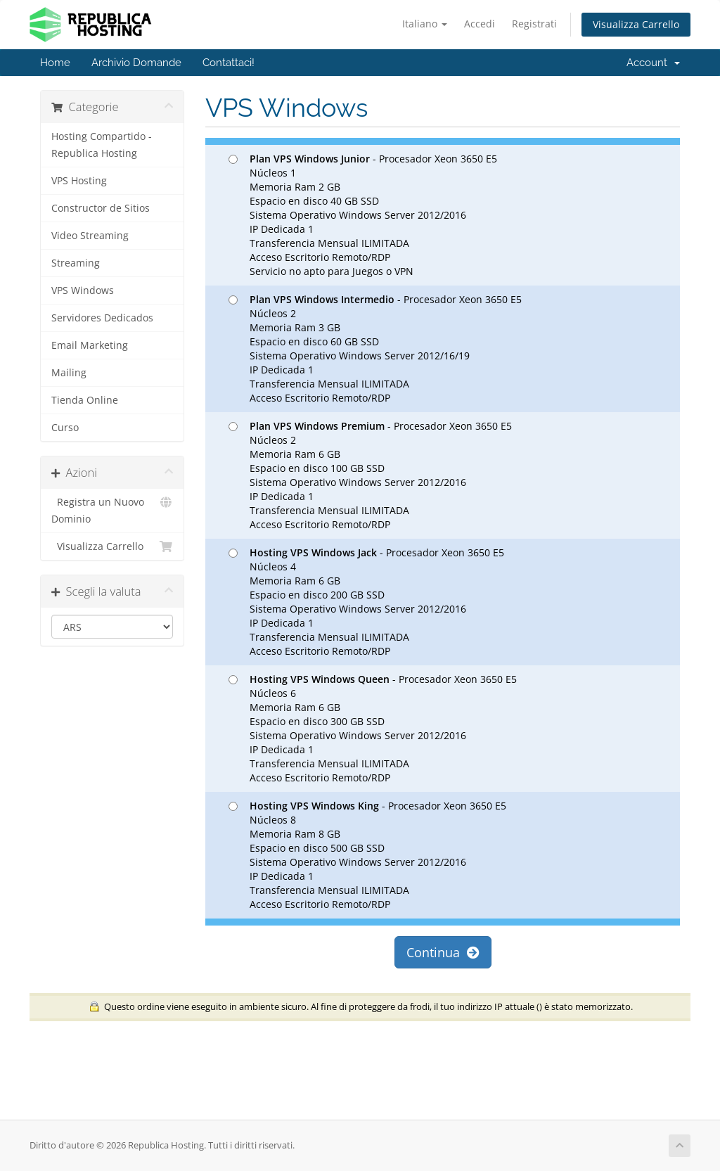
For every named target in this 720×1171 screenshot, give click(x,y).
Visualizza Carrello (636, 24)
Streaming (75, 263)
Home (55, 62)
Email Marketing (89, 345)
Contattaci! (228, 62)
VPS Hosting (79, 180)
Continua (443, 952)
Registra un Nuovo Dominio (112, 509)
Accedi (479, 23)
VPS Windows (82, 290)
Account (653, 62)
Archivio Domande (136, 62)
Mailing (68, 372)
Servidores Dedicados (102, 318)
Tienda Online (84, 400)
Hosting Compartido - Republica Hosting (101, 145)
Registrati (534, 23)
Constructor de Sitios (100, 208)
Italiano (424, 23)
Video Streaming (90, 235)
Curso (65, 427)
